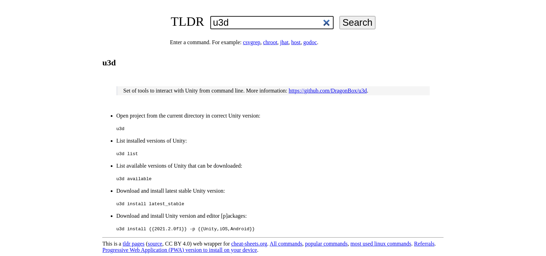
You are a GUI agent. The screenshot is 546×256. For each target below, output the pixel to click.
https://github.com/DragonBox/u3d (328, 91)
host (296, 42)
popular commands (326, 244)
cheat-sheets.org (249, 244)
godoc (310, 42)
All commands (286, 244)
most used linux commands (380, 244)
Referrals (424, 244)
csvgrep (251, 42)
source (155, 244)
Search (357, 22)
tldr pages (134, 244)
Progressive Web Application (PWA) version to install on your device (179, 250)
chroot (270, 42)
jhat (284, 42)
